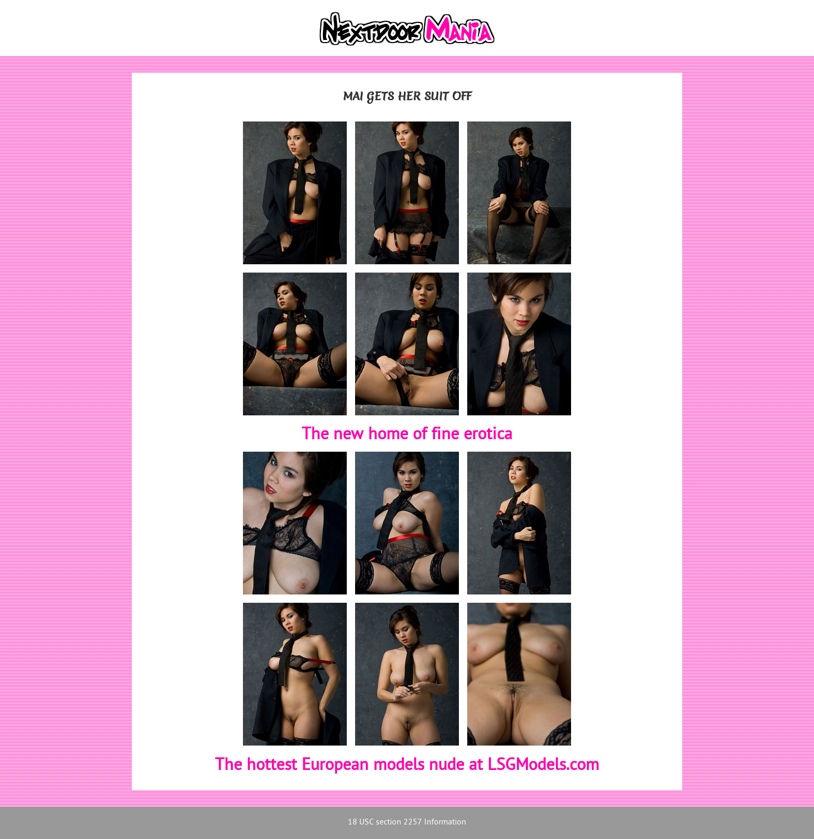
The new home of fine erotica (407, 435)
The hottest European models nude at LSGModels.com (407, 766)
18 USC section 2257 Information (407, 823)
